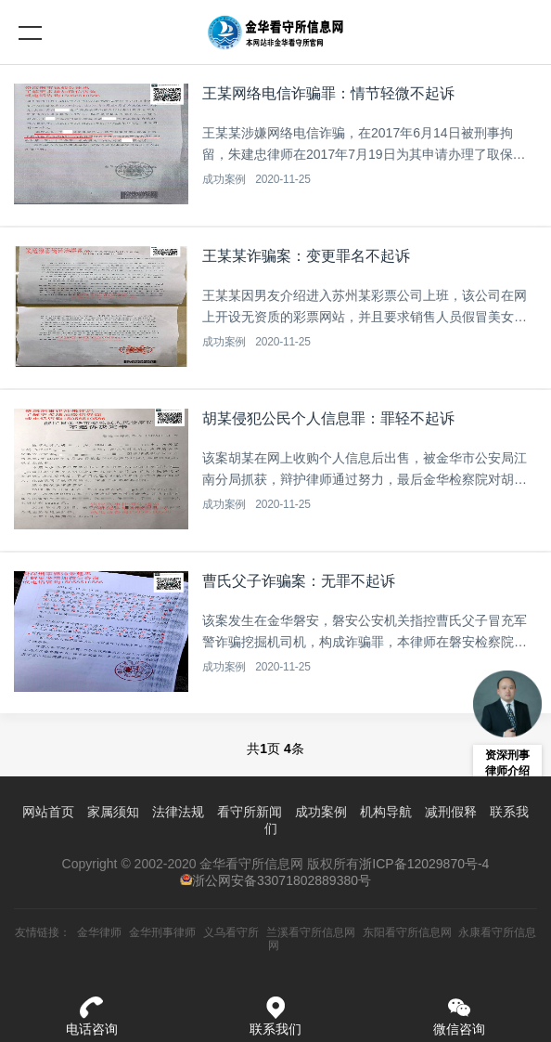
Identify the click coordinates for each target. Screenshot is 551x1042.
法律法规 (178, 811)
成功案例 (224, 179)
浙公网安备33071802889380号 (281, 880)
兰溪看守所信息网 (310, 932)
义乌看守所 (231, 932)
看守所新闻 (249, 811)
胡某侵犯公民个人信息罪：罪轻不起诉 (328, 418)
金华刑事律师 (162, 932)
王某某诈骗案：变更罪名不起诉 (306, 256)
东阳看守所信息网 (407, 932)
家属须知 (113, 811)
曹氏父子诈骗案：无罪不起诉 (298, 581)
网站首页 (48, 811)
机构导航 (386, 811)
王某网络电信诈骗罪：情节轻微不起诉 (328, 93)
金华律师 (99, 932)
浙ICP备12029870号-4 (424, 863)
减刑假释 (451, 811)
